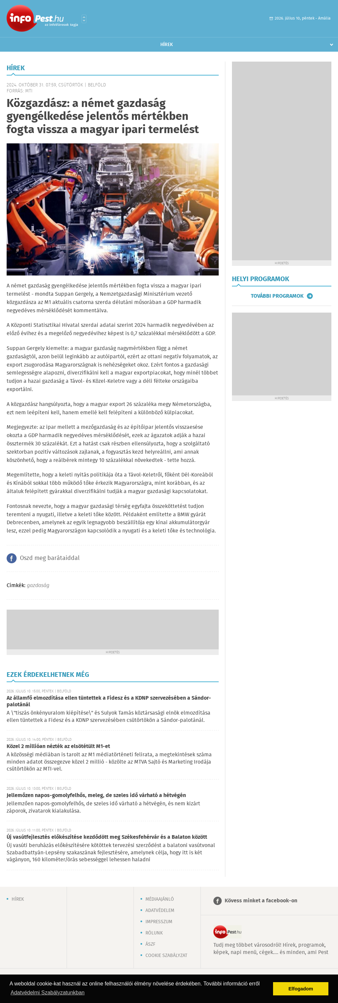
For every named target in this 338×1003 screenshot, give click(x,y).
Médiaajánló (159, 899)
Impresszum (158, 922)
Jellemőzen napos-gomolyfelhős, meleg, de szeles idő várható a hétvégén (96, 795)
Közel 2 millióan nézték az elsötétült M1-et (58, 746)
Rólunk (154, 933)
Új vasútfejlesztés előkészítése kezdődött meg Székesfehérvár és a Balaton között (107, 837)
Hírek (166, 44)
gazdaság (38, 585)
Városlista (84, 19)
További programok (277, 296)
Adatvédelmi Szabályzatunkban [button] (47, 992)
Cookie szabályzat (166, 955)
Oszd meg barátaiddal (50, 558)
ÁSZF (150, 944)
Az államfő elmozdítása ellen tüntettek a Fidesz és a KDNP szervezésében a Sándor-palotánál (109, 701)
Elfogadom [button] (301, 988)
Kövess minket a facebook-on (261, 901)
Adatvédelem (159, 910)
